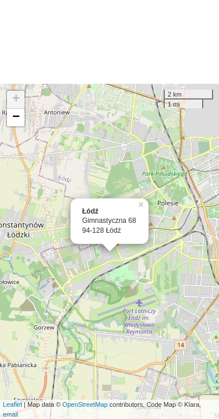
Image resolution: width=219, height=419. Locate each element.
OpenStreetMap (85, 404)
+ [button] (16, 99)
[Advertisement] (109, 42)
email (10, 414)
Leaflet (12, 404)
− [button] (16, 117)
